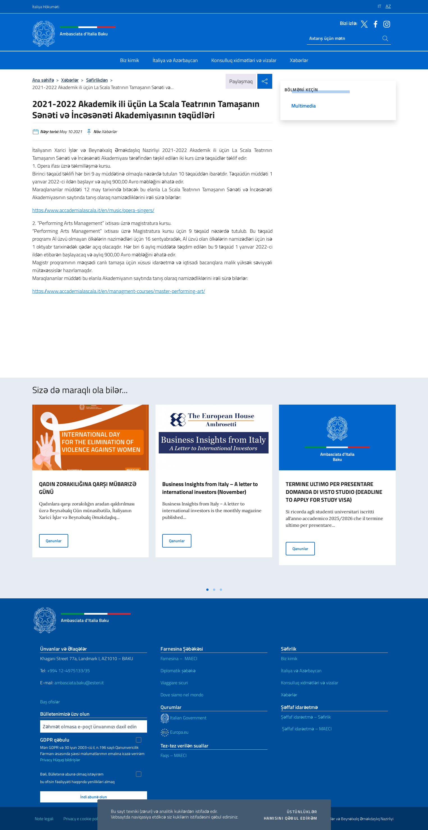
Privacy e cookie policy (82, 818)
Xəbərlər (70, 79)
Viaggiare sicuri (174, 682)
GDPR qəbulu (54, 740)
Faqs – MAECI (174, 755)
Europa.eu (174, 732)
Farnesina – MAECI (179, 658)
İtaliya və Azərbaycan (301, 670)
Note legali (44, 818)
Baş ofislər (50, 701)
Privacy (46, 760)
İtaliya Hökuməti (45, 7)
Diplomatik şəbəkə (178, 670)
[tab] (207, 590)
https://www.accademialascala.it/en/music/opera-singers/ (93, 210)
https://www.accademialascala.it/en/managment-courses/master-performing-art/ (118, 291)
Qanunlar (57, 540)
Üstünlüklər (302, 812)
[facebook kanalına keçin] (374, 23)
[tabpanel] (90, 494)
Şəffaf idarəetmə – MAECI (306, 728)
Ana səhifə (43, 79)
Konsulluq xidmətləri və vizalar (309, 682)
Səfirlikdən (97, 79)
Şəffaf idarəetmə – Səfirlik (306, 716)
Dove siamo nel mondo (182, 694)
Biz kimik (289, 658)
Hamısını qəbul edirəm (290, 818)
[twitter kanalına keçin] (363, 23)
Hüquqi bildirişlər (66, 760)
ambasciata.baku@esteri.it (79, 682)
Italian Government (184, 717)
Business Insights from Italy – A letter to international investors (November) (210, 488)
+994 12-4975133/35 (68, 670)
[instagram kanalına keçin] (385, 23)
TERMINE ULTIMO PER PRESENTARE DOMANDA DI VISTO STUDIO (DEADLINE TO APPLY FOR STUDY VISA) (334, 492)
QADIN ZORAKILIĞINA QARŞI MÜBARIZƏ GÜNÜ (87, 488)
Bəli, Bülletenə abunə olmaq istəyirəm (72, 774)
